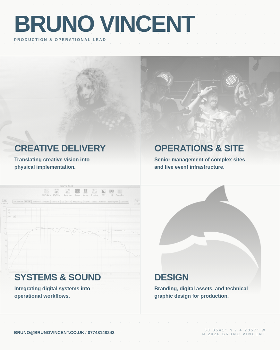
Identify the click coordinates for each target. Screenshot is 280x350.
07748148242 (101, 332)
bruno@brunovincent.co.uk (49, 332)
